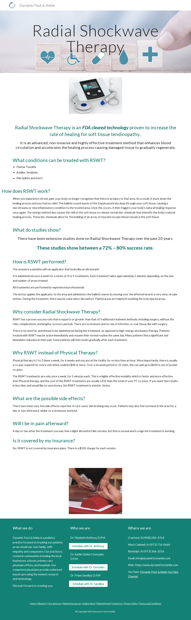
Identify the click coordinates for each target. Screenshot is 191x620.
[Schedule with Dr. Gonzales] (88, 567)
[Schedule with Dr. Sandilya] (88, 583)
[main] (95, 42)
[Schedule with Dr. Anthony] (88, 546)
